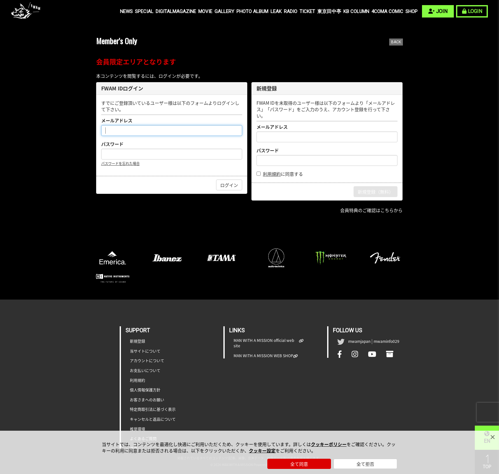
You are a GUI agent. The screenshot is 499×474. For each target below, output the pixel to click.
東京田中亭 (329, 11)
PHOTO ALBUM (252, 11)
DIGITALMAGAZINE (176, 11)
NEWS (126, 11)
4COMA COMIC (387, 11)
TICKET (307, 11)
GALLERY (224, 11)
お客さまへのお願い (147, 400)
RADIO (290, 11)
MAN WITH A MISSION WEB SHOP (263, 355)
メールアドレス (116, 120)
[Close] (492, 437)
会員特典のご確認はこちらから (371, 210)
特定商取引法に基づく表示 (153, 409)
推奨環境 (137, 429)
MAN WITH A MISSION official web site (266, 343)
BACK (396, 42)
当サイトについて (145, 351)
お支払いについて (145, 370)
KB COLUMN (356, 11)
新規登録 (137, 341)
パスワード (112, 144)
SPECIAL (144, 11)
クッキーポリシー (329, 444)
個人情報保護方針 (145, 390)
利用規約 (272, 174)
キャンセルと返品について (153, 419)
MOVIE (205, 11)
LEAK (276, 11)
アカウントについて (147, 361)
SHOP (411, 11)
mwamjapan (359, 341)
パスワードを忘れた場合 (120, 163)
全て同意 (299, 464)
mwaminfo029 (386, 341)
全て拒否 (365, 464)
